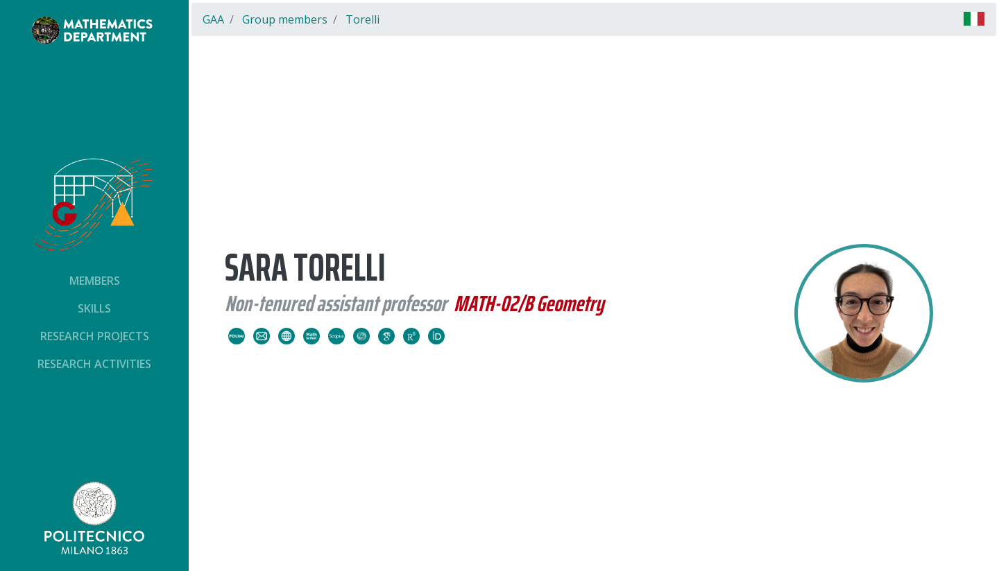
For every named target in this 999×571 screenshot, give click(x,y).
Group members (284, 19)
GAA (213, 19)
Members (94, 280)
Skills (94, 308)
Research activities (94, 363)
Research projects (94, 336)
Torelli (362, 19)
